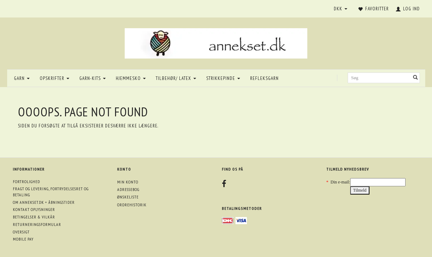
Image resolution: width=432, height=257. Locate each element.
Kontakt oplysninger (34, 209)
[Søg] (415, 78)
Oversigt (21, 232)
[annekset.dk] (216, 42)
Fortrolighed (26, 181)
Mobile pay (23, 239)
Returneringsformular (37, 224)
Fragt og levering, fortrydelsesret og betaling (51, 191)
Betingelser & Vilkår (34, 217)
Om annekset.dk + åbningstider (44, 202)
